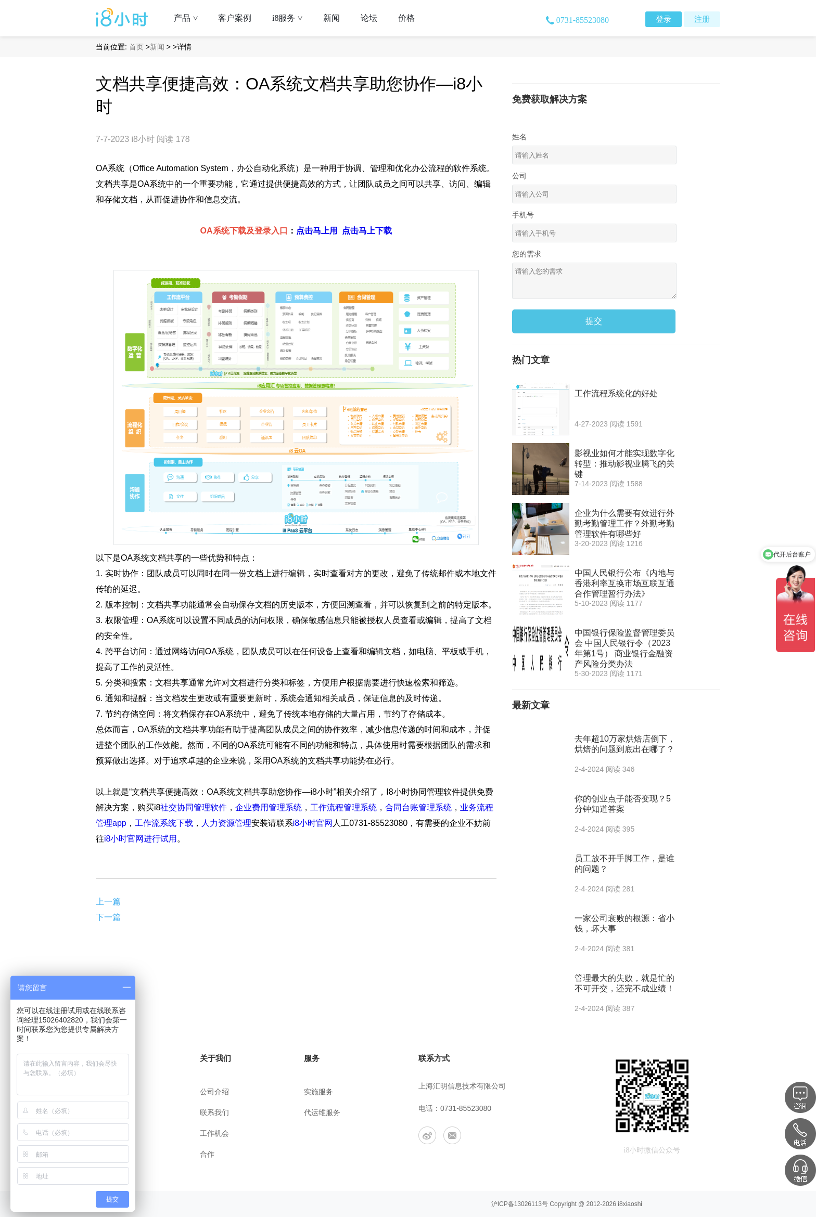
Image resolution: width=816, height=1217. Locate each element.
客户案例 (234, 18)
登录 (663, 19)
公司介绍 (214, 1092)
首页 (136, 47)
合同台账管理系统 (418, 807)
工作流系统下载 (164, 823)
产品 (190, 18)
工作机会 (214, 1133)
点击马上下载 (367, 230)
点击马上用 (317, 230)
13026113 (528, 1204)
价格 (406, 18)
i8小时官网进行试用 (140, 838)
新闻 (331, 18)
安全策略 (110, 1133)
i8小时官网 (313, 823)
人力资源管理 (226, 823)
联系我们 (214, 1113)
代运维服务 (322, 1113)
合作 (207, 1154)
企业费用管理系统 (268, 807)
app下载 (108, 1154)
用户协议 (110, 1113)
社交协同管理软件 (193, 807)
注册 (702, 19)
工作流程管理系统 (343, 807)
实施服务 (318, 1092)
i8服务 (291, 18)
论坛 (369, 18)
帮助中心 (110, 1092)
